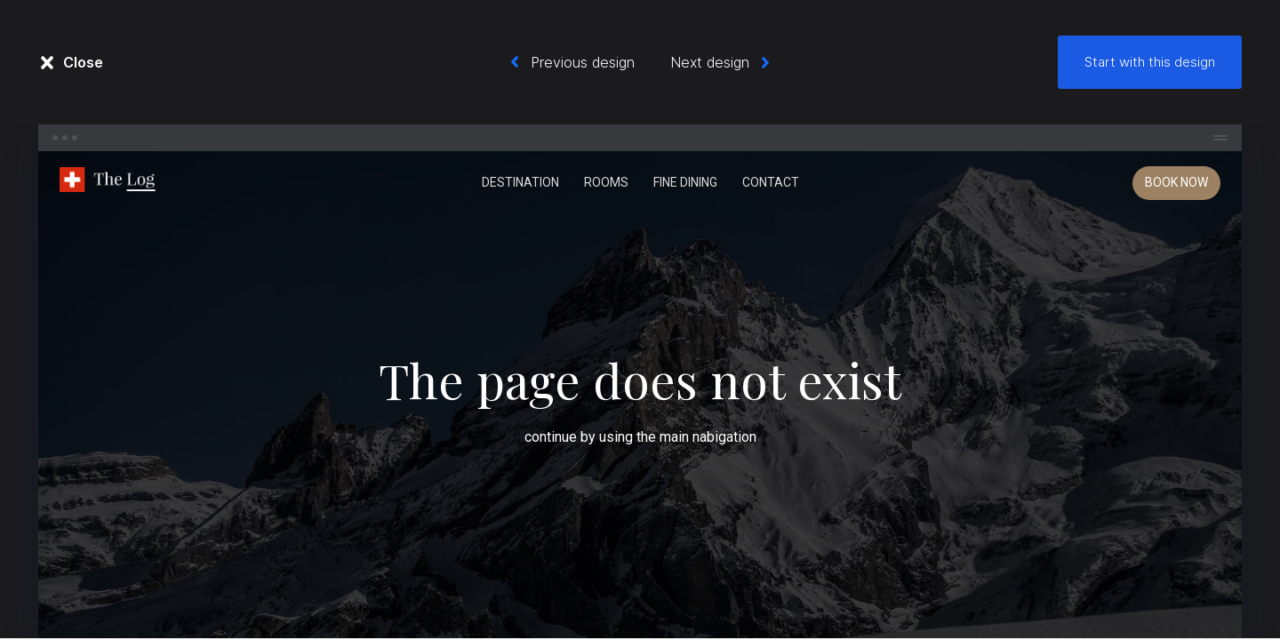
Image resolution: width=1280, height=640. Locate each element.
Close (83, 62)
